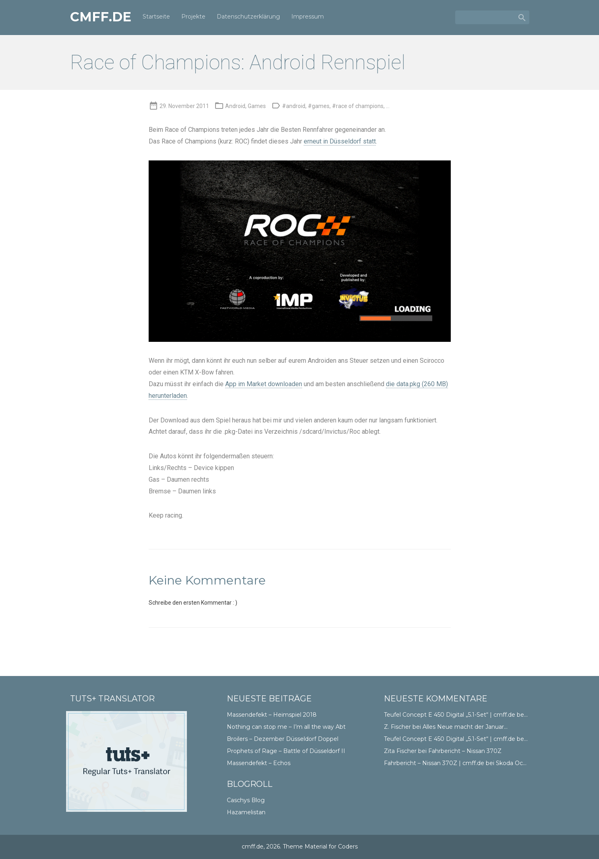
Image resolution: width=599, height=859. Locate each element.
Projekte (193, 17)
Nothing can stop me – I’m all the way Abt (286, 726)
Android (235, 106)
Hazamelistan (246, 812)
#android (293, 106)
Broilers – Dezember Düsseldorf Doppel (282, 739)
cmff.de (100, 17)
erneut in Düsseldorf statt (340, 141)
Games (257, 106)
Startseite (156, 17)
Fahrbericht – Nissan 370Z (465, 751)
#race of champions (357, 106)
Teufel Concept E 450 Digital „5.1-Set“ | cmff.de (449, 714)
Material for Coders (331, 846)
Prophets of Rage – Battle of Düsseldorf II (286, 751)
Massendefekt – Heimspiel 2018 (272, 714)
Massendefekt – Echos (258, 763)
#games (319, 106)
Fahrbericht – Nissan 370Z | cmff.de (434, 763)
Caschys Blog (246, 800)
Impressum (307, 17)
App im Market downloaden (263, 384)
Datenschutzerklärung (248, 17)
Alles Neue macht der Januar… (465, 726)
